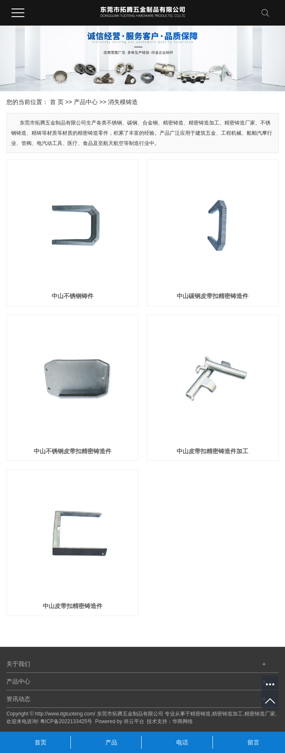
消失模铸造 (123, 101)
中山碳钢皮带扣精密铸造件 (212, 296)
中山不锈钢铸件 (72, 296)
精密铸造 (200, 714)
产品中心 (86, 101)
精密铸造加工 (227, 714)
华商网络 (182, 721)
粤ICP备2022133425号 (66, 721)
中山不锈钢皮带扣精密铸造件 (72, 451)
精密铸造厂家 (259, 714)
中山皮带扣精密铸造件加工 (212, 451)
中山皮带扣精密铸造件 (72, 605)
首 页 (57, 101)
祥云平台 (134, 721)
